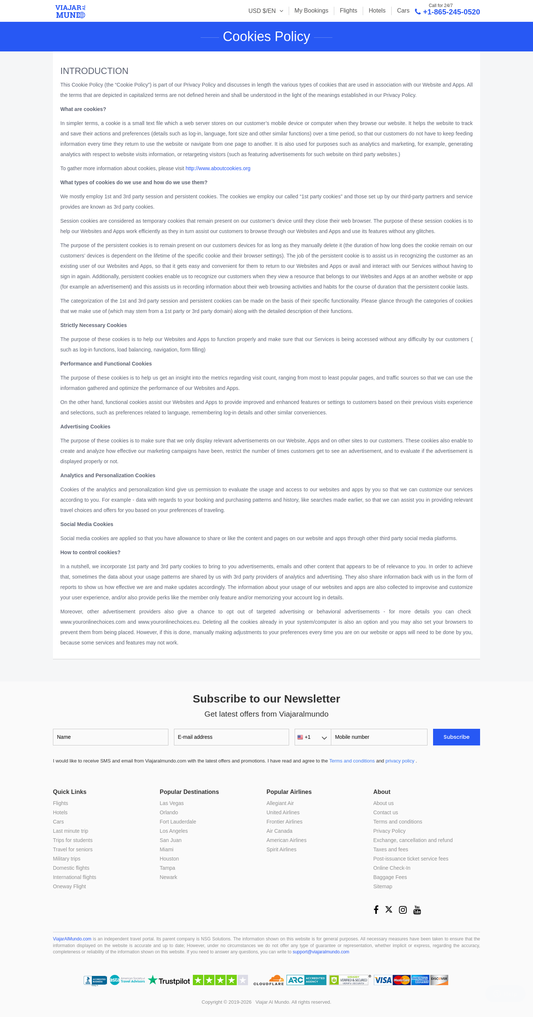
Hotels (377, 10)
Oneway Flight (69, 886)
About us (383, 803)
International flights (75, 877)
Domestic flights (71, 868)
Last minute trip (70, 831)
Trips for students (73, 840)
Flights (348, 10)
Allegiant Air (280, 803)
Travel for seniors (73, 849)
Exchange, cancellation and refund (413, 840)
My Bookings (312, 10)
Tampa (167, 868)
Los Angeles (174, 831)
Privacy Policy (389, 831)
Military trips (67, 859)
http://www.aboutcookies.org (218, 168)
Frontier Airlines (284, 822)
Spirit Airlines (281, 849)
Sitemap (382, 886)
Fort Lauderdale (178, 822)
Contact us (385, 812)
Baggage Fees (390, 877)
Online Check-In (391, 868)
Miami (167, 849)
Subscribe (457, 737)
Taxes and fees (390, 849)
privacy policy (399, 761)
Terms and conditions (352, 761)
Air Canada (279, 831)
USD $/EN (262, 11)
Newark (168, 877)
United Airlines (283, 812)
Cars (403, 10)
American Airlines (286, 840)
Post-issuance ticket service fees (411, 859)
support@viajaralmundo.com (321, 951)
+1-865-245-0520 (447, 11)
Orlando (169, 812)
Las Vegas (172, 803)
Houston (169, 859)
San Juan (171, 840)
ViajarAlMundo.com (72, 939)
